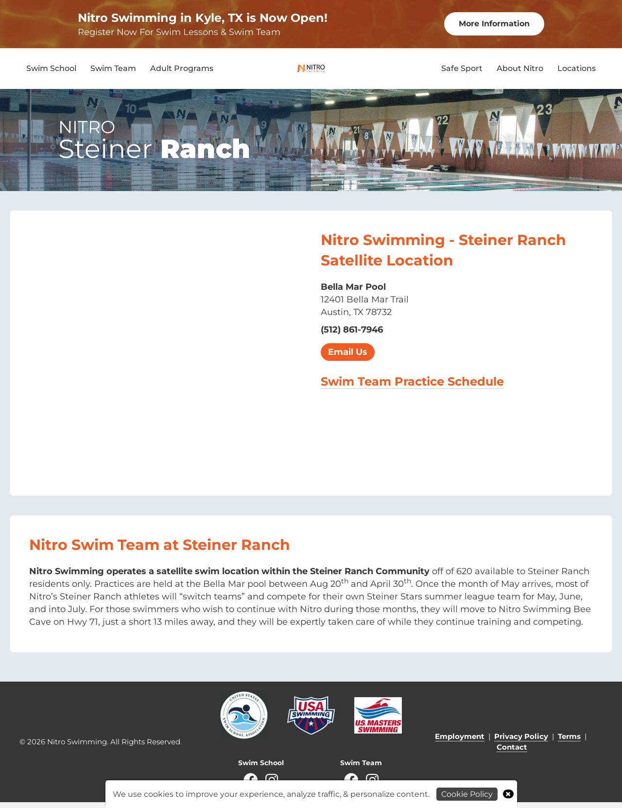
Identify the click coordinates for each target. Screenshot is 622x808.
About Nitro (520, 71)
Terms (569, 742)
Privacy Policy (521, 742)
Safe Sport (462, 71)
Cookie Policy (467, 794)
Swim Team (113, 71)
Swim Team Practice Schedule (412, 387)
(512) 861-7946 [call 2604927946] (352, 335)
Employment (459, 742)
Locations (576, 71)
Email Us (347, 357)
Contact (512, 752)
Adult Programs (181, 71)
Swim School (51, 71)
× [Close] (508, 794)
